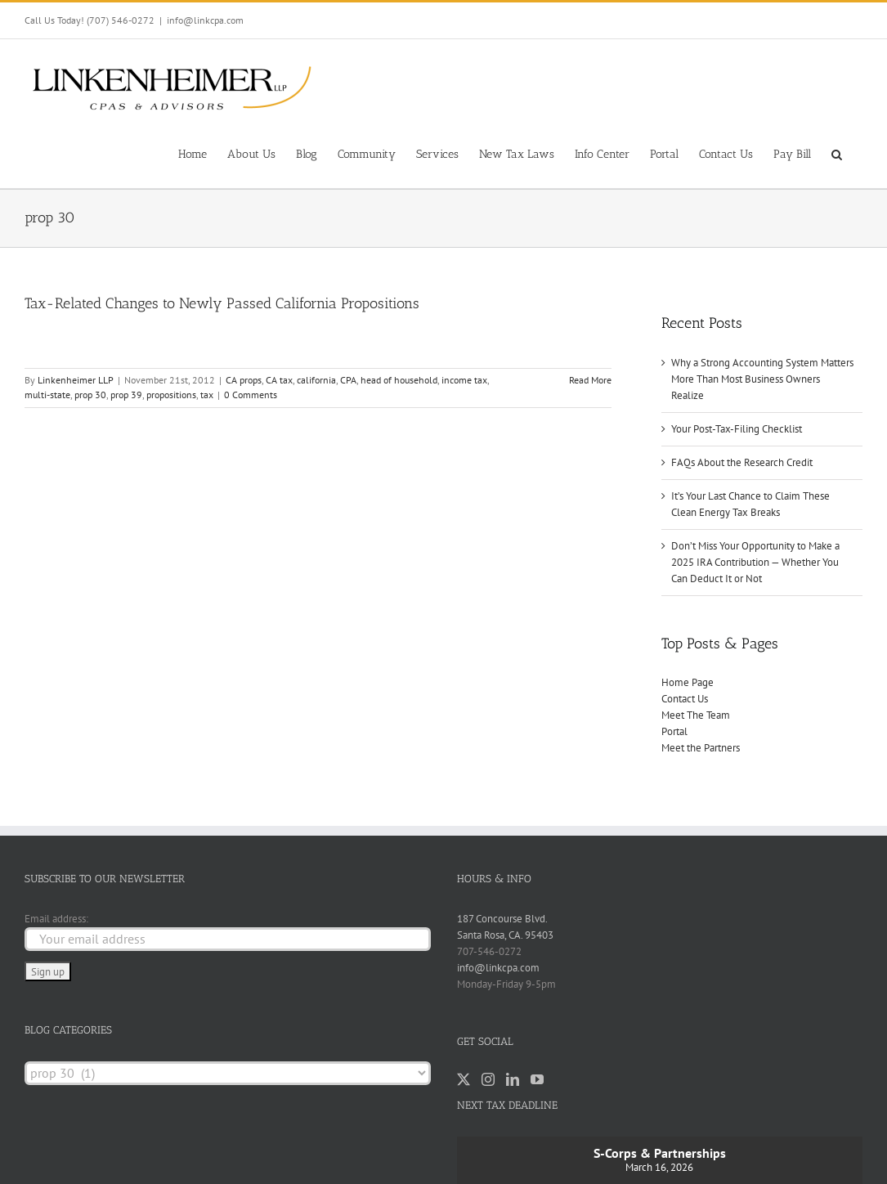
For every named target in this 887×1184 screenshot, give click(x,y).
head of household (399, 380)
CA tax (279, 380)
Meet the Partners (700, 748)
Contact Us (684, 699)
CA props (244, 380)
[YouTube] (537, 1079)
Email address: (56, 919)
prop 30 (90, 394)
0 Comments (250, 394)
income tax (464, 380)
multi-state (47, 394)
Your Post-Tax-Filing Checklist (736, 429)
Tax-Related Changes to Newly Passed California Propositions (222, 303)
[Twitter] (463, 1079)
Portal (674, 731)
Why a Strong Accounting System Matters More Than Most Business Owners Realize (762, 379)
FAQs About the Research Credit (742, 462)
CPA (348, 380)
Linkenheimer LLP (76, 380)
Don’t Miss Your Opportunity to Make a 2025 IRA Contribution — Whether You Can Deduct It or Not (755, 562)
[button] (836, 153)
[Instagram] (488, 1079)
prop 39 (126, 394)
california (316, 380)
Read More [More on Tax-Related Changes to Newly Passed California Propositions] (590, 380)
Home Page (687, 682)
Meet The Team (695, 715)
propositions (171, 394)
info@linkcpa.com (205, 20)
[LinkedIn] (512, 1079)
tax (206, 394)
